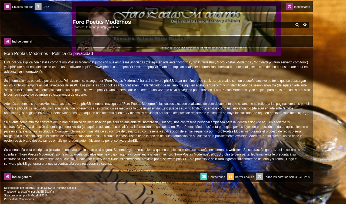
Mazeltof (36, 195)
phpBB (29, 187)
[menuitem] (42, 7)
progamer (16, 195)
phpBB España (45, 191)
